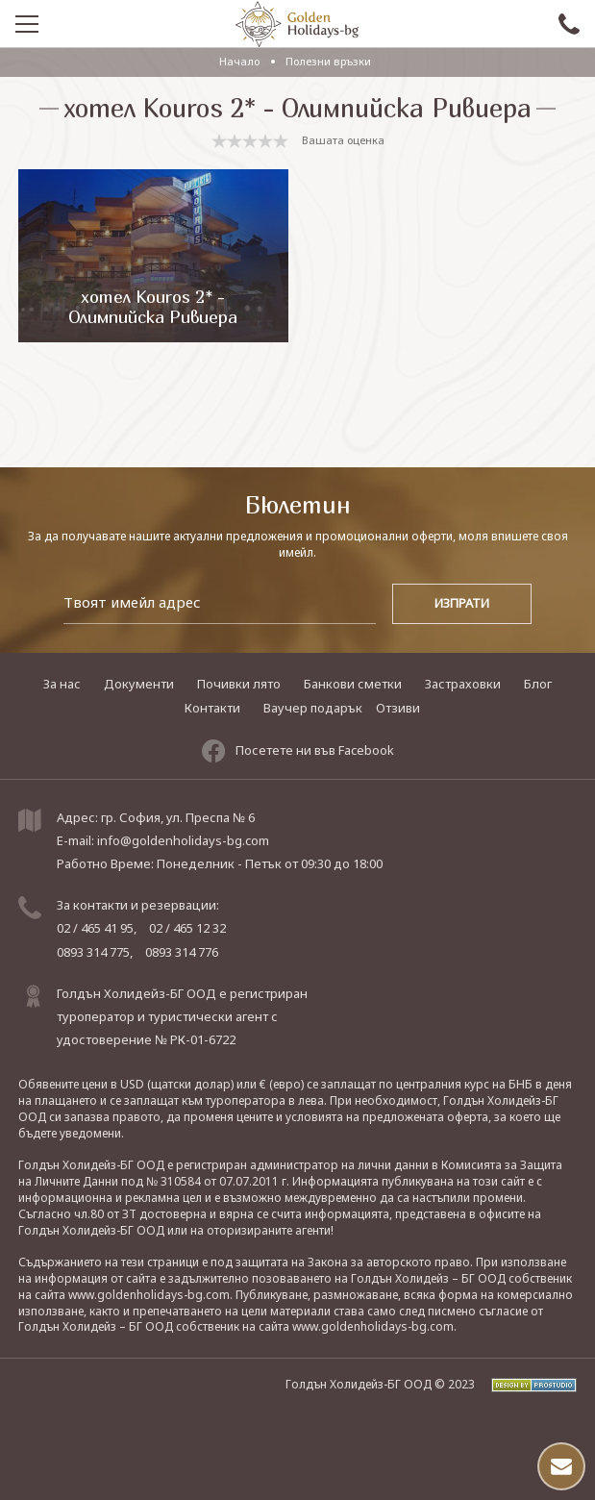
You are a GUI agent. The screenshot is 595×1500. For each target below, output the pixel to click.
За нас (62, 683)
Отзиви (398, 707)
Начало (239, 61)
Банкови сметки (353, 683)
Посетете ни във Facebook (298, 750)
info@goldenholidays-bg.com (183, 840)
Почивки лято (239, 683)
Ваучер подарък (312, 707)
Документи (139, 683)
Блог (538, 683)
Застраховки (463, 683)
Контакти (212, 707)
